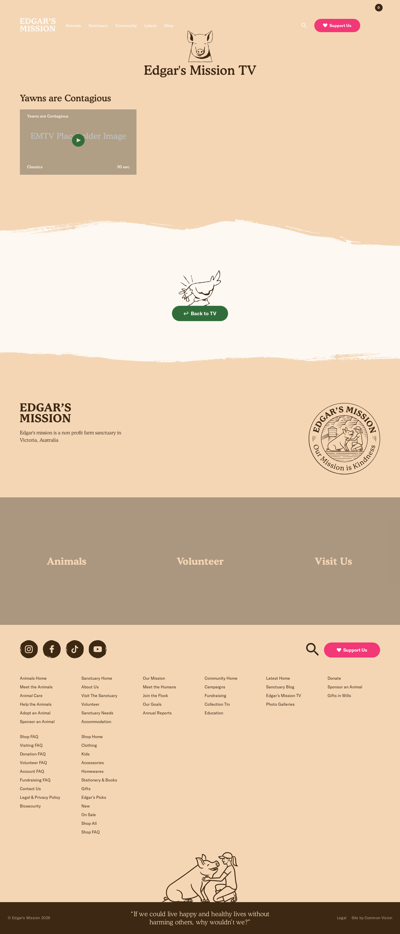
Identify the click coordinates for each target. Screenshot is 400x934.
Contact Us (30, 788)
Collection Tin (217, 704)
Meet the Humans (159, 686)
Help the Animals (36, 704)
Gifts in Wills (339, 695)
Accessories (92, 762)
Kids (85, 753)
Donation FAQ (33, 753)
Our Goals (152, 704)
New (85, 806)
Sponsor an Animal (37, 721)
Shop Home (92, 736)
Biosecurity (30, 806)
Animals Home (33, 678)
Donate (334, 678)
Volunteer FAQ (33, 762)
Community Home (221, 678)
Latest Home (278, 678)
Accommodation (96, 721)
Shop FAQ (29, 736)
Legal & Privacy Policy (40, 797)
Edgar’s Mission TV (283, 695)
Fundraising (215, 695)
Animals (73, 25)
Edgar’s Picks (93, 797)
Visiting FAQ (31, 745)
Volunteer (90, 704)
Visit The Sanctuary (99, 695)
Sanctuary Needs (97, 712)
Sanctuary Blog (280, 686)
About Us (90, 686)
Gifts (86, 788)
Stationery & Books (99, 779)
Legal (341, 917)
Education (214, 712)
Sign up (140, 466)
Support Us (337, 25)
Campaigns (215, 686)
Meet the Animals (36, 686)
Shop (169, 25)
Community (126, 25)
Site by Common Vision (372, 917)
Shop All (89, 823)
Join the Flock (155, 695)
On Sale (88, 814)
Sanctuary (98, 25)
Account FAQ (32, 771)
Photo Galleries (280, 704)
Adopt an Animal (35, 712)
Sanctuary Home (96, 678)
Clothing (89, 745)
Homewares (92, 771)
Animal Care (31, 695)
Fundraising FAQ (35, 779)
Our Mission (154, 678)
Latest (150, 25)
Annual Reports (157, 712)
